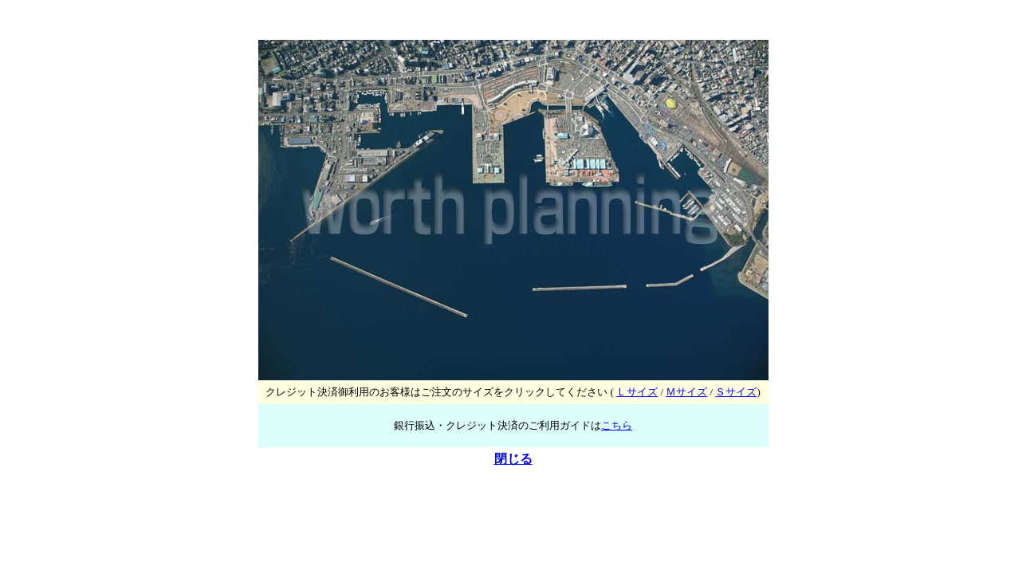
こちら (616, 425)
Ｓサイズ (736, 392)
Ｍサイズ (686, 392)
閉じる (513, 459)
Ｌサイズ (637, 392)
